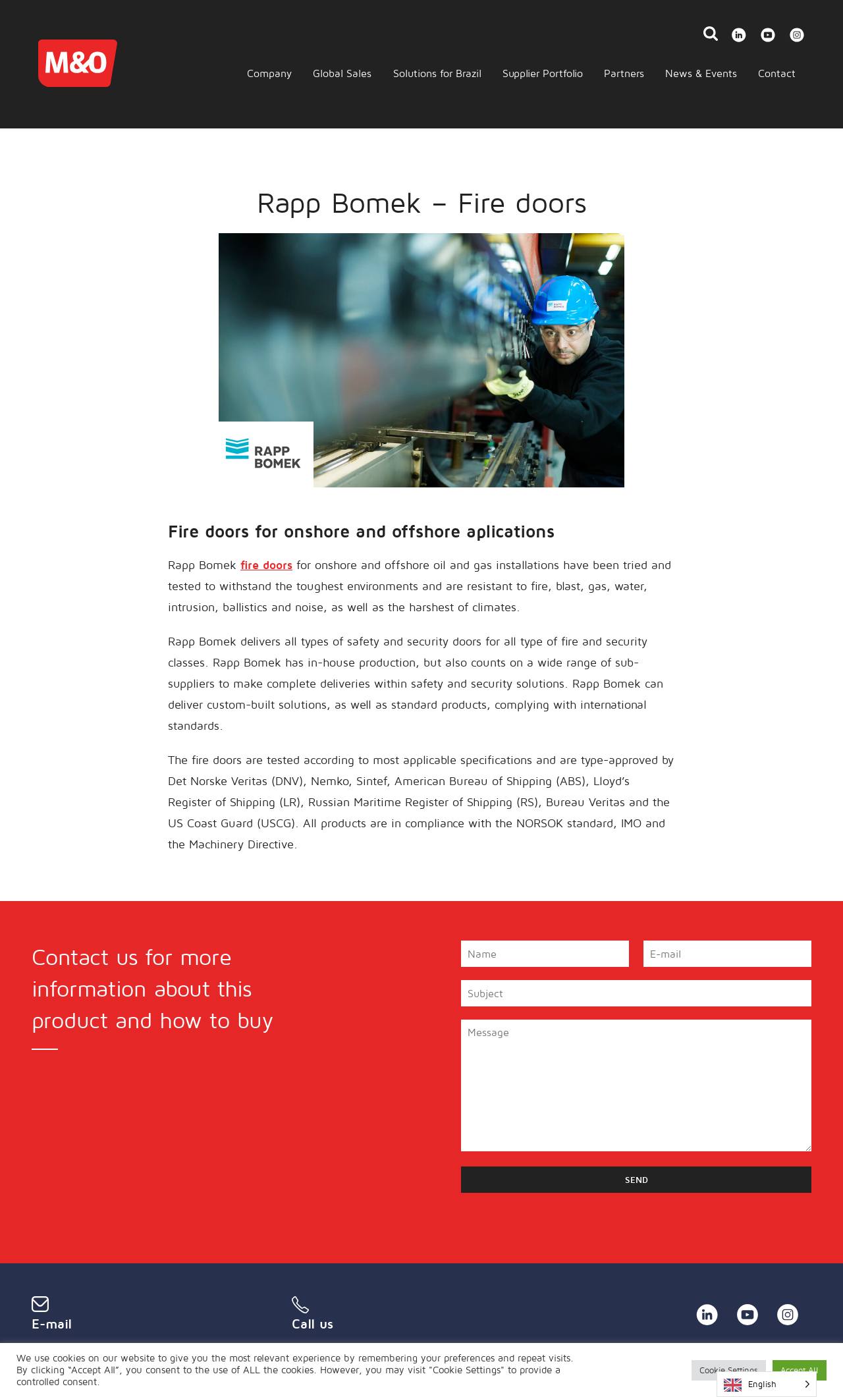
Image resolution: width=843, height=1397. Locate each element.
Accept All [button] (799, 1370)
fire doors (266, 565)
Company (269, 73)
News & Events (701, 73)
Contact (777, 73)
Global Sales (342, 73)
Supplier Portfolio (543, 73)
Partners (624, 73)
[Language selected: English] (767, 1384)
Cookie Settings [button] (728, 1370)
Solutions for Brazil (437, 73)
